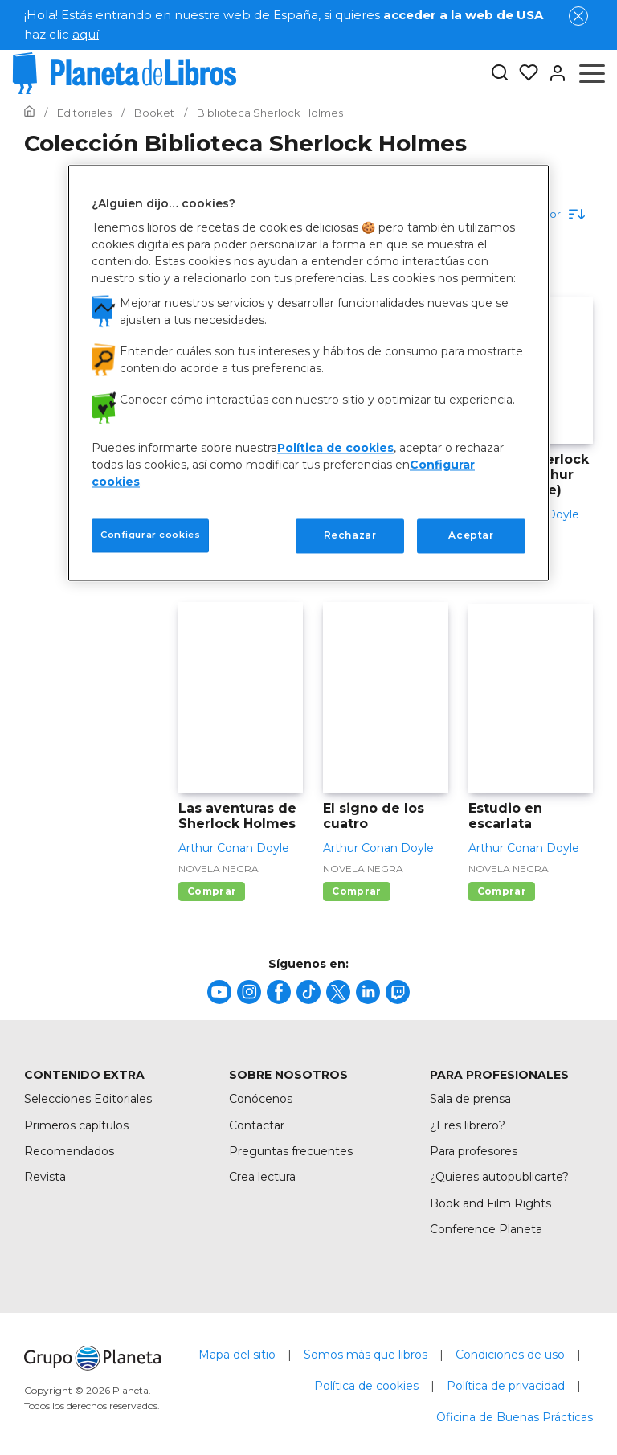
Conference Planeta (486, 1229)
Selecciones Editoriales (88, 1099)
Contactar (256, 1125)
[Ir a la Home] (29, 112)
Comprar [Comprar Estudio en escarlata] (501, 891)
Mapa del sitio (237, 1354)
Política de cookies (366, 1386)
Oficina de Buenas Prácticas (514, 1417)
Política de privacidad (506, 1386)
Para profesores (473, 1151)
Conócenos (260, 1099)
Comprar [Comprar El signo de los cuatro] (356, 891)
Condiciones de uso (510, 1354)
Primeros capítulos (76, 1125)
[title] (219, 992)
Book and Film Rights (490, 1203)
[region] (308, 372)
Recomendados (69, 1151)
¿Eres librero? (467, 1125)
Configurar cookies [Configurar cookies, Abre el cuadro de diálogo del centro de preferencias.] (150, 535)
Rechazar (350, 536)
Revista (45, 1177)
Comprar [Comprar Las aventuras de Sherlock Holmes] (211, 891)
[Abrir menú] (592, 73)
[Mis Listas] (523, 73)
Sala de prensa (470, 1099)
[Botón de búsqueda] (499, 73)
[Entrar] (552, 73)
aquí (85, 34)
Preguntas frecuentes (291, 1151)
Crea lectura (262, 1177)
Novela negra (218, 869)
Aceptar (470, 536)
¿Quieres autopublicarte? (499, 1177)
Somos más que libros (365, 1354)
